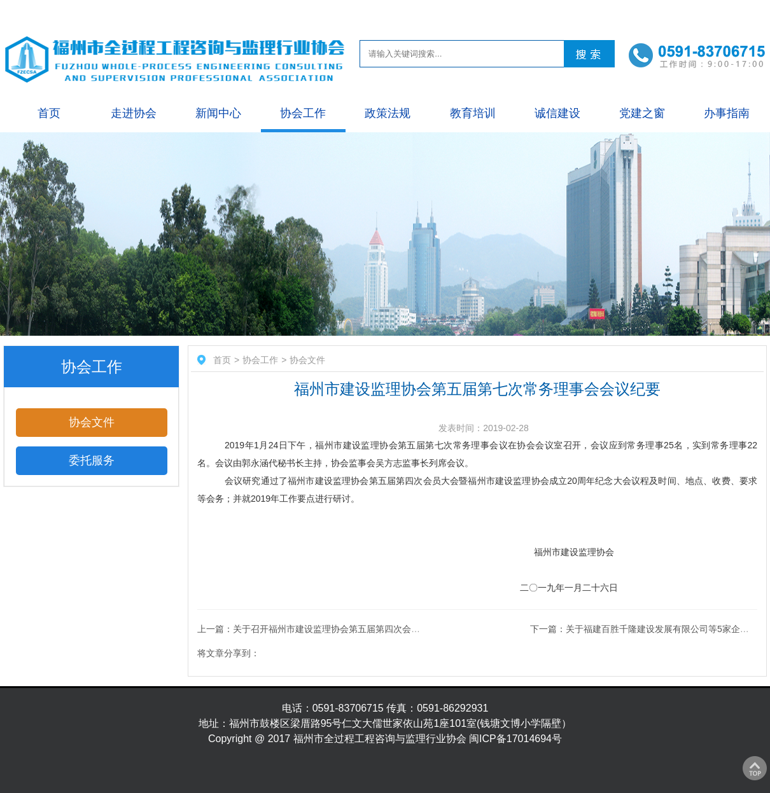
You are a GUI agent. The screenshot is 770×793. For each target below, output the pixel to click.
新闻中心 (218, 113)
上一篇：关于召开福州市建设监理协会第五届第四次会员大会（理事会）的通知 (353, 629)
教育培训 (473, 113)
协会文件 (92, 422)
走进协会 (134, 113)
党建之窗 (642, 113)
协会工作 (303, 113)
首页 (49, 113)
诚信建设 (557, 113)
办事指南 (727, 113)
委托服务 (92, 460)
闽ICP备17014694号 (515, 738)
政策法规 (387, 113)
